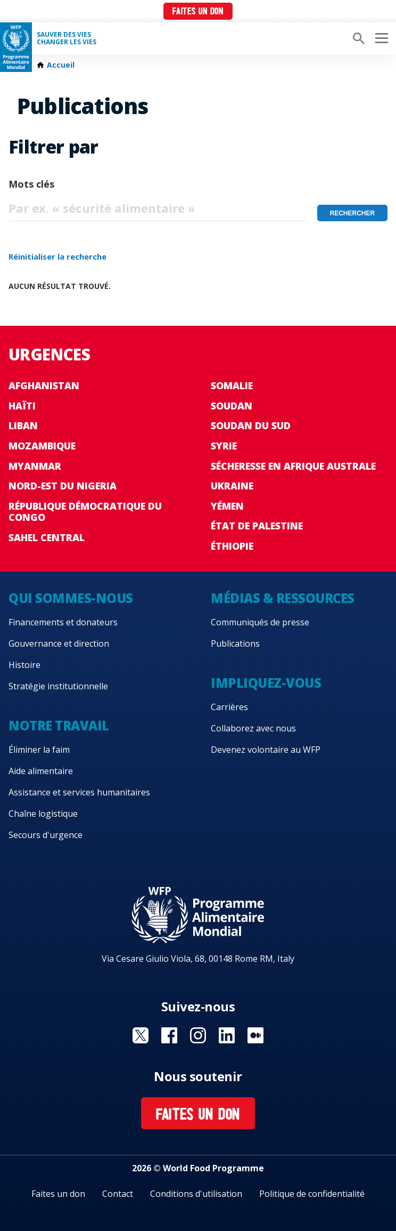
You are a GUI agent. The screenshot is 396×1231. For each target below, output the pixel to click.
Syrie (224, 445)
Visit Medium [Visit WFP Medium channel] (255, 1035)
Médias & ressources (282, 598)
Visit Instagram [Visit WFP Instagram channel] (198, 1035)
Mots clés (31, 184)
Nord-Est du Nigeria (63, 485)
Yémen (227, 506)
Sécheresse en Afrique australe (293, 466)
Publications (235, 643)
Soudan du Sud (251, 425)
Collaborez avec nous (253, 728)
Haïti (22, 405)
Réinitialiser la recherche (57, 256)
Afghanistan (44, 385)
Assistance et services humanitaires (79, 792)
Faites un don (197, 12)
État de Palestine (257, 525)
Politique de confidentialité (312, 1194)
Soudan (231, 405)
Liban (23, 425)
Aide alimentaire (41, 771)
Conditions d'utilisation (196, 1194)
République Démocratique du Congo (85, 512)
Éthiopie (232, 546)
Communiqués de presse (260, 622)
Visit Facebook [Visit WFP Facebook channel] (169, 1035)
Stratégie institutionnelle (58, 686)
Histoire (24, 665)
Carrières (229, 707)
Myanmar (35, 466)
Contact (117, 1194)
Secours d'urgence (45, 835)
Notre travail (59, 725)
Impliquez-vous (266, 682)
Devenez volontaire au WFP (265, 749)
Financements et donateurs (63, 622)
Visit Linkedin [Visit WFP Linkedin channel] (227, 1035)
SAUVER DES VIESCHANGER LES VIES (66, 38)
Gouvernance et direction (59, 643)
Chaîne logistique (43, 813)
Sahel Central (47, 537)
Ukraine (232, 485)
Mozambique (42, 445)
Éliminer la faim (39, 749)
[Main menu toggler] (380, 38)
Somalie (232, 385)
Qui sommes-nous (71, 598)
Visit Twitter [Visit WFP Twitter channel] (140, 1035)
